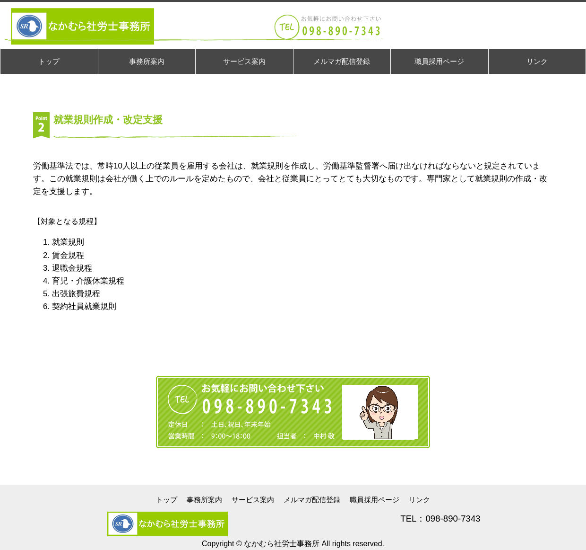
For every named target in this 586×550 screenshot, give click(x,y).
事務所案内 (204, 500)
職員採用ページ (374, 500)
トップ (166, 500)
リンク (419, 500)
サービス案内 (253, 500)
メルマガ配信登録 (312, 500)
